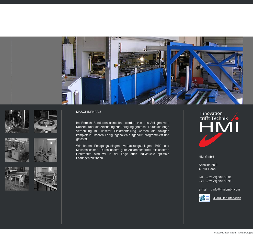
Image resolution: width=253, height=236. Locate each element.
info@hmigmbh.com (226, 189)
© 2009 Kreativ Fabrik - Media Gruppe (233, 232)
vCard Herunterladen (227, 198)
